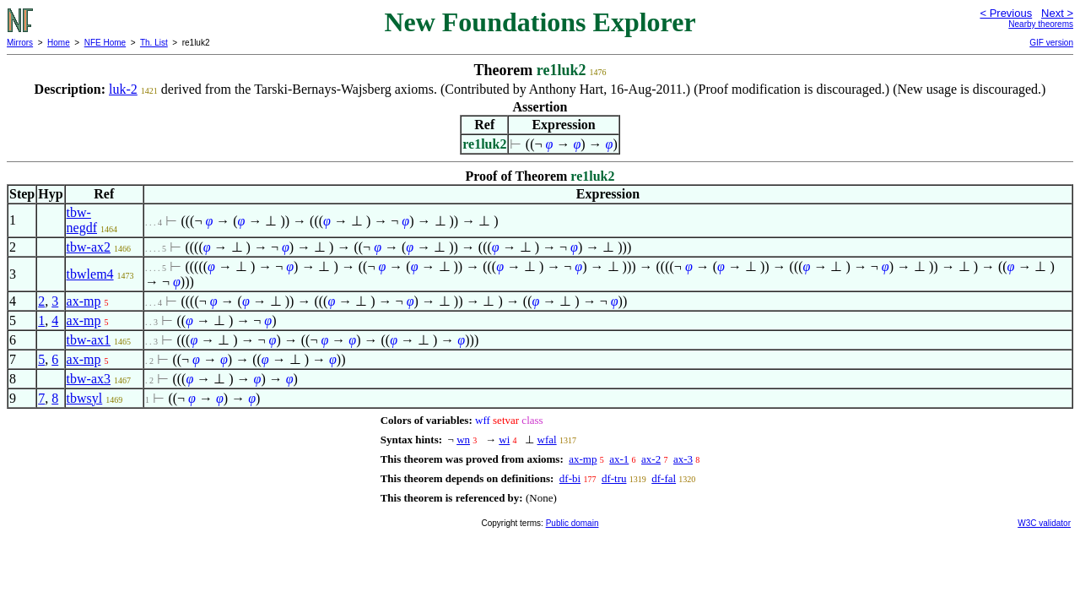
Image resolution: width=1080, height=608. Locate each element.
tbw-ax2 (89, 247)
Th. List (154, 42)
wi (504, 439)
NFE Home (105, 42)
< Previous (1006, 13)
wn (463, 439)
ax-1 (619, 459)
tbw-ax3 (89, 379)
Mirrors (20, 42)
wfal (547, 439)
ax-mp (84, 301)
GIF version (1051, 42)
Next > (1057, 13)
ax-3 (683, 459)
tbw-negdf (82, 220)
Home (58, 42)
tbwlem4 (90, 274)
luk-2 (123, 89)
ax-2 (651, 459)
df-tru (614, 478)
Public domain (572, 523)
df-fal (663, 478)
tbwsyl (85, 398)
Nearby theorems (1040, 24)
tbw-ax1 (89, 340)
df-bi (569, 478)
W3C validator (1044, 523)
